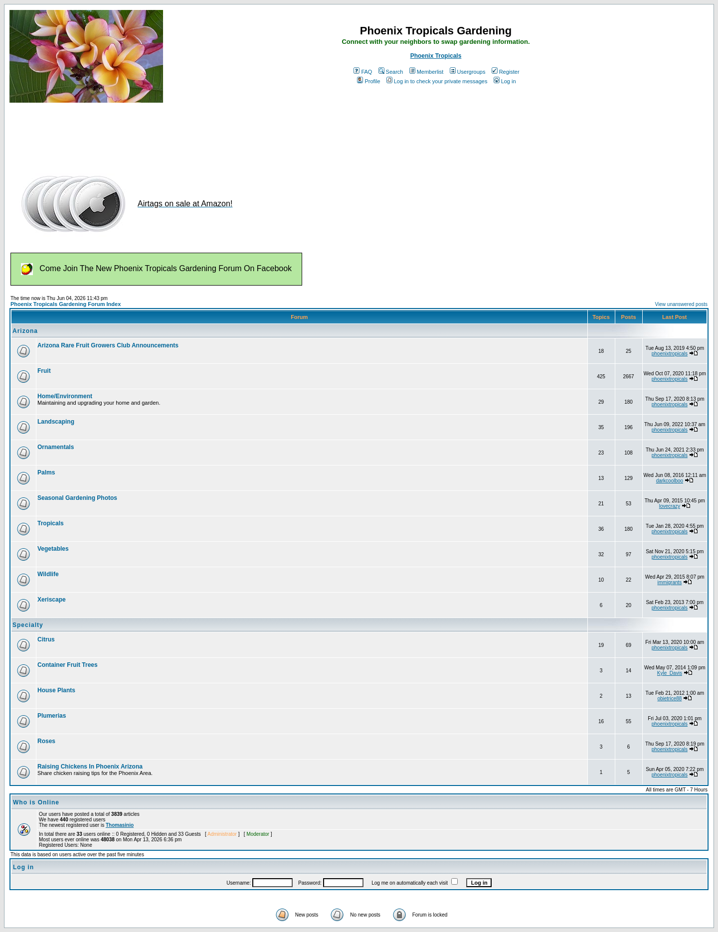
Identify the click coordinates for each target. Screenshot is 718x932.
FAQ (363, 72)
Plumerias (51, 715)
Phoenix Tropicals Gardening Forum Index (65, 304)
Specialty (27, 624)
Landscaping (55, 421)
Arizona (25, 330)
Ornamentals (55, 447)
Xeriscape (51, 599)
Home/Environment (64, 396)
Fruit (44, 370)
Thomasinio (120, 825)
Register (506, 72)
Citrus (46, 639)
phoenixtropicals (670, 353)
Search (390, 72)
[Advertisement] (190, 133)
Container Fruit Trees (67, 664)
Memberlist (426, 72)
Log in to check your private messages (437, 81)
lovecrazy (669, 506)
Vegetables (53, 548)
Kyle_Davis (669, 673)
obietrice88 (669, 698)
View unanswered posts (681, 304)
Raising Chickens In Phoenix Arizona (90, 766)
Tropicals (50, 523)
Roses (46, 741)
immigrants (669, 582)
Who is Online (36, 802)
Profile (368, 81)
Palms (46, 472)
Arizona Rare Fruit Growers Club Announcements (108, 345)
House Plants (56, 690)
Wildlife (48, 574)
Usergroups (468, 72)
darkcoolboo (669, 480)
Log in (505, 81)
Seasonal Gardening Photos (77, 497)
